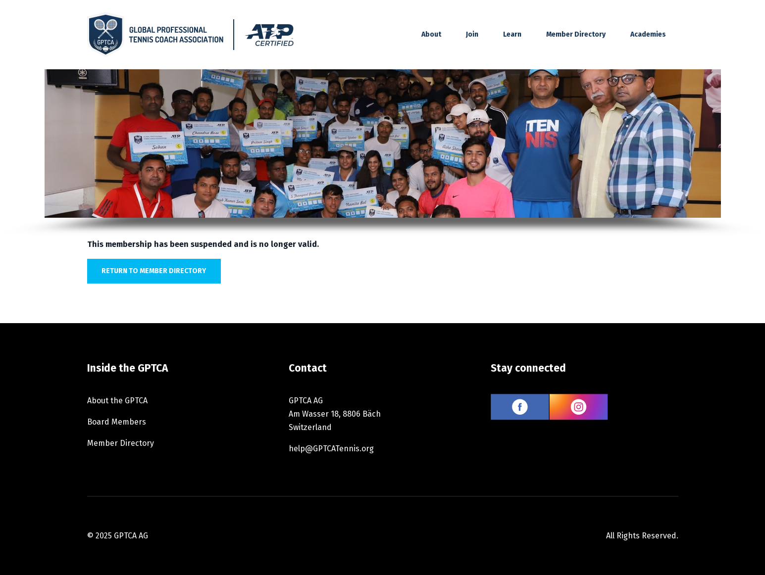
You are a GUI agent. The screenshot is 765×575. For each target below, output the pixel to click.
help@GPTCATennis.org (331, 448)
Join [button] (472, 34)
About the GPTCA (117, 400)
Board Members (116, 422)
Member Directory (576, 34)
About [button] (431, 34)
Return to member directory (154, 271)
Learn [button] (512, 34)
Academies (648, 34)
